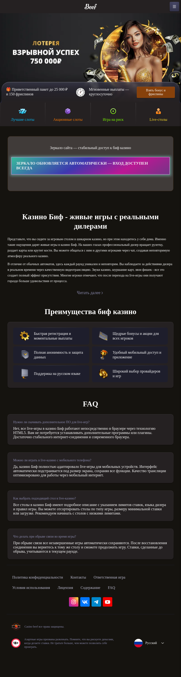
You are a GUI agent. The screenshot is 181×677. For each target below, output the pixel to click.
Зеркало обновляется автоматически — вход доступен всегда (82, 167)
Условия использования (34, 609)
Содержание (102, 609)
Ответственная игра (124, 598)
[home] (90, 6)
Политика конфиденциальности (42, 598)
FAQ (125, 609)
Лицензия (73, 609)
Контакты (89, 598)
